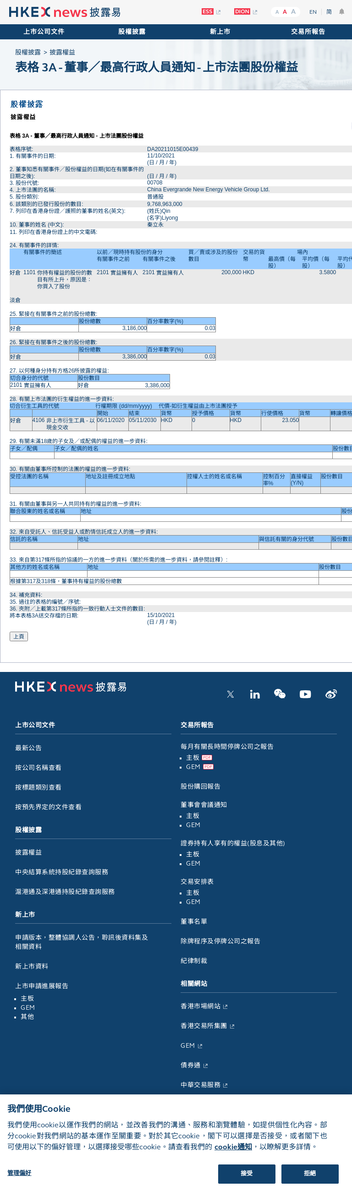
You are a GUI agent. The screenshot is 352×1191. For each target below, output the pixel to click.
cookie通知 (233, 1153)
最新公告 (28, 748)
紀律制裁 (194, 961)
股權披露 (132, 32)
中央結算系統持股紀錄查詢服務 (61, 872)
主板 (27, 998)
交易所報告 (308, 32)
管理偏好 (19, 1180)
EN (313, 12)
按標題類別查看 (38, 787)
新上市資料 (32, 966)
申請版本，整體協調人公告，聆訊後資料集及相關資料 (81, 942)
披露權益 (28, 852)
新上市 (220, 32)
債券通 (191, 1065)
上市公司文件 (44, 32)
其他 (27, 1017)
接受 (247, 1180)
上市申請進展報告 (41, 986)
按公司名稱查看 (38, 768)
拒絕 (310, 1180)
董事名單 (194, 922)
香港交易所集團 (204, 1026)
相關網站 (194, 984)
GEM (28, 1008)
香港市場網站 (200, 1006)
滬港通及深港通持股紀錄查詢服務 (65, 892)
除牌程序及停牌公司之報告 (220, 941)
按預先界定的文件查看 (48, 807)
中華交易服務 (200, 1085)
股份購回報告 (200, 786)
